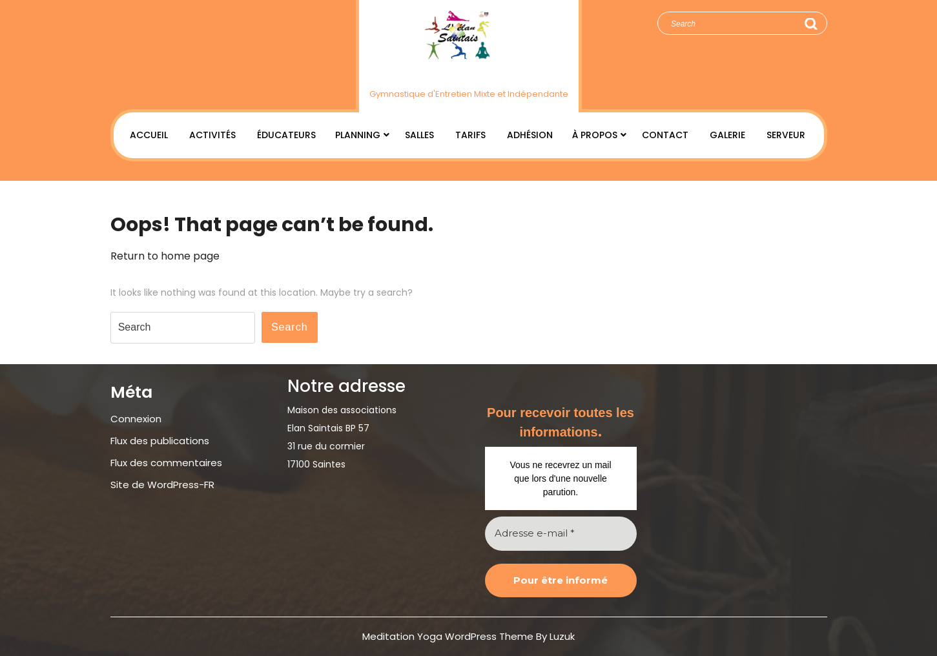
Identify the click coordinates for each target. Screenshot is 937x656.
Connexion (135, 418)
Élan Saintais (468, 73)
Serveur (786, 134)
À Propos (594, 134)
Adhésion (530, 134)
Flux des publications (159, 440)
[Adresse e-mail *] (561, 534)
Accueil (149, 134)
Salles (419, 134)
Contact (665, 134)
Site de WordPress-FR (162, 484)
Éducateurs (286, 134)
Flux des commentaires (166, 462)
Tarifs (470, 134)
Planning (357, 134)
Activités (212, 134)
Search (810, 24)
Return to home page (165, 256)
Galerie (727, 134)
